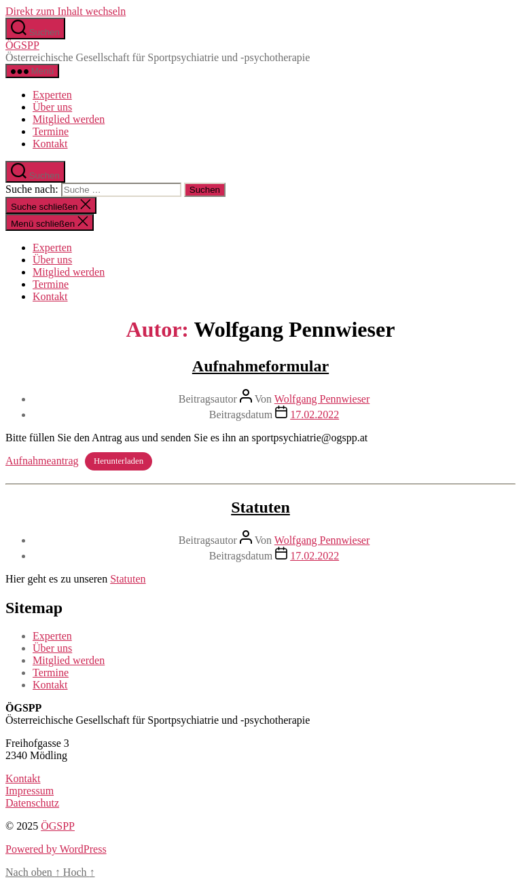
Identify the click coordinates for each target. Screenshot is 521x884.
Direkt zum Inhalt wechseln (65, 11)
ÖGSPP (22, 45)
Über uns (52, 107)
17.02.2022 (314, 414)
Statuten (260, 507)
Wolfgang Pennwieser (322, 399)
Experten (52, 94)
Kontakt (50, 143)
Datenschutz (32, 803)
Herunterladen (118, 461)
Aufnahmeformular (260, 366)
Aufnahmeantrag (42, 460)
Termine (51, 131)
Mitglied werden (69, 119)
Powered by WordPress (56, 849)
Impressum (29, 790)
